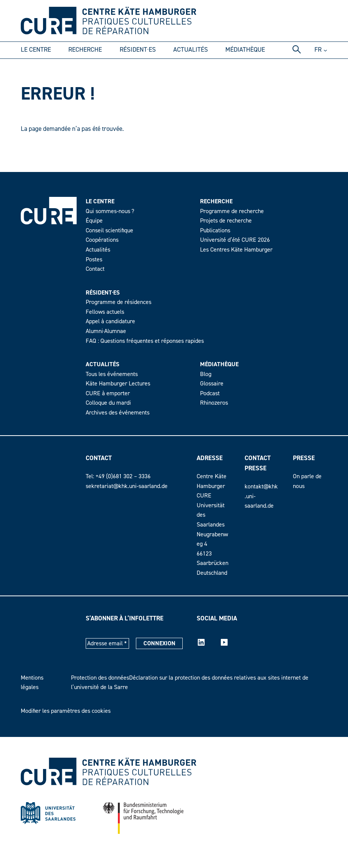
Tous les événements (112, 374)
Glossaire (211, 383)
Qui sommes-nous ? (110, 211)
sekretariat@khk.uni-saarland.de (127, 486)
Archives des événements (117, 412)
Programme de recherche (232, 211)
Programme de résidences (118, 302)
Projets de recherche (226, 220)
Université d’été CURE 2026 (235, 240)
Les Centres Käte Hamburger (236, 249)
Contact (95, 269)
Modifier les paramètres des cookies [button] (66, 711)
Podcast (210, 393)
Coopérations (102, 240)
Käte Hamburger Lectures (118, 383)
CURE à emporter (108, 393)
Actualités (98, 249)
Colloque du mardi (108, 403)
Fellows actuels (105, 312)
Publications (215, 230)
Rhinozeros (214, 403)
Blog (205, 374)
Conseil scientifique (109, 230)
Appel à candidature (110, 321)
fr (318, 50)
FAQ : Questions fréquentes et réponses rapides (145, 341)
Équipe (94, 220)
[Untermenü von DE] (325, 50)
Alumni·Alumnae (106, 331)
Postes (94, 259)
